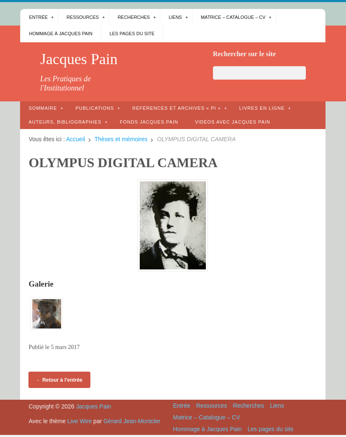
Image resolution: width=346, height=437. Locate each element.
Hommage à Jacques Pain (60, 33)
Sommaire (42, 108)
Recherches (134, 17)
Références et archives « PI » (176, 108)
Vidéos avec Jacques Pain (232, 121)
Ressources (83, 17)
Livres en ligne (262, 108)
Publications (94, 108)
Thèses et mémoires (121, 139)
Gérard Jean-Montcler (131, 421)
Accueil (75, 139)
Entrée (38, 17)
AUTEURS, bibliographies (64, 121)
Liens (175, 17)
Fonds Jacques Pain (149, 121)
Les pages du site (132, 33)
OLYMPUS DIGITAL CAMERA (123, 162)
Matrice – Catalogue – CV (233, 17)
